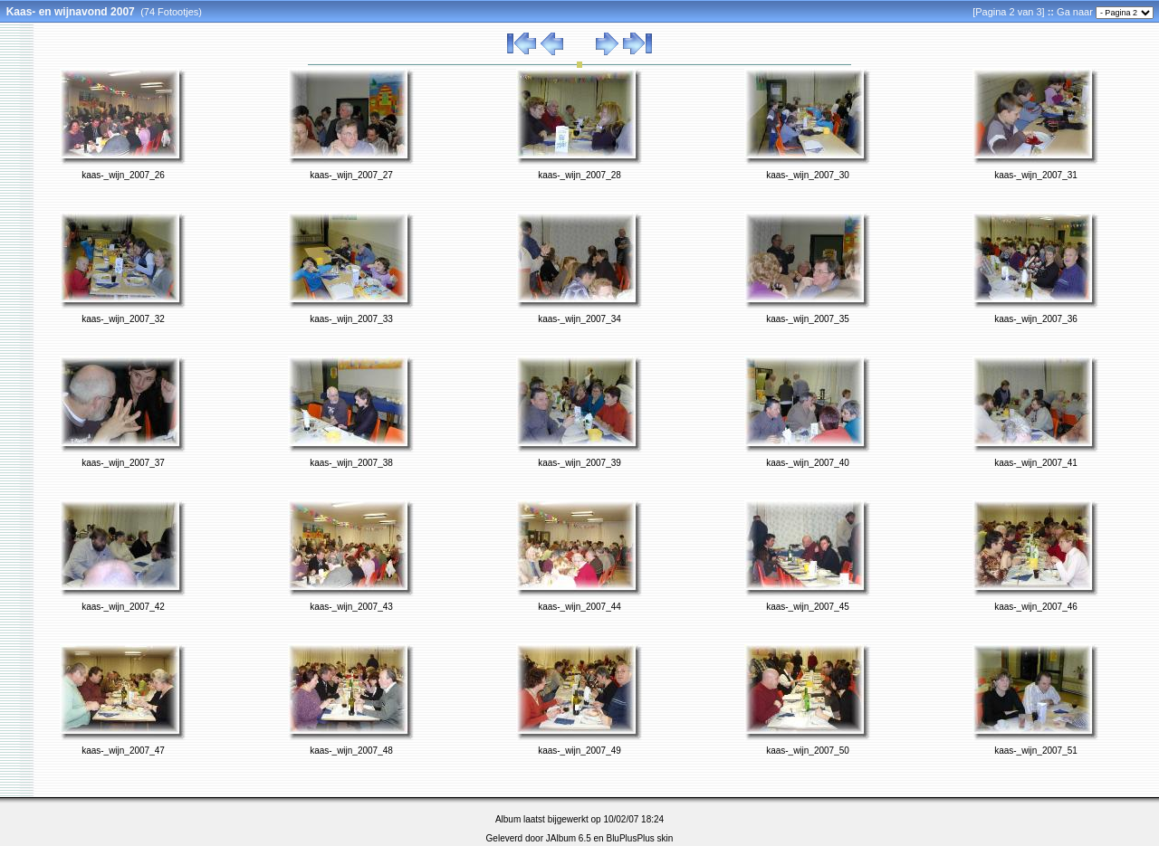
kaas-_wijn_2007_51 (1036, 751)
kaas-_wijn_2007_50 (807, 751)
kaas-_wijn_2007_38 (351, 463)
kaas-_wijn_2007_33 (351, 319)
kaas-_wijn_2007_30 (807, 175)
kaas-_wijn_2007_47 (123, 751)
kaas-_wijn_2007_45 (807, 607)
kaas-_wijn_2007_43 (351, 607)
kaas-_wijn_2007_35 (807, 319)
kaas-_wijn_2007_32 (123, 319)
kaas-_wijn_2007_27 (351, 175)
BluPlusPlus (630, 838)
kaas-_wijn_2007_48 (351, 751)
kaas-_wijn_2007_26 (123, 175)
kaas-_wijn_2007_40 (807, 463)
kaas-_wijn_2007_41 (1036, 463)
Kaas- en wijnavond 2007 (70, 11)
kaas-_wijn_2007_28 (579, 175)
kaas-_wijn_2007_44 (579, 607)
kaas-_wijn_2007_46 (1036, 607)
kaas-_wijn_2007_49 (579, 751)
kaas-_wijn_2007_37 (123, 463)
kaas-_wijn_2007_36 (1036, 319)
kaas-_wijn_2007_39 (579, 463)
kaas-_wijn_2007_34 (579, 319)
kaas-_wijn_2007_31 (1036, 175)
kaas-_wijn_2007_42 (123, 607)
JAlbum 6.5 (568, 838)
